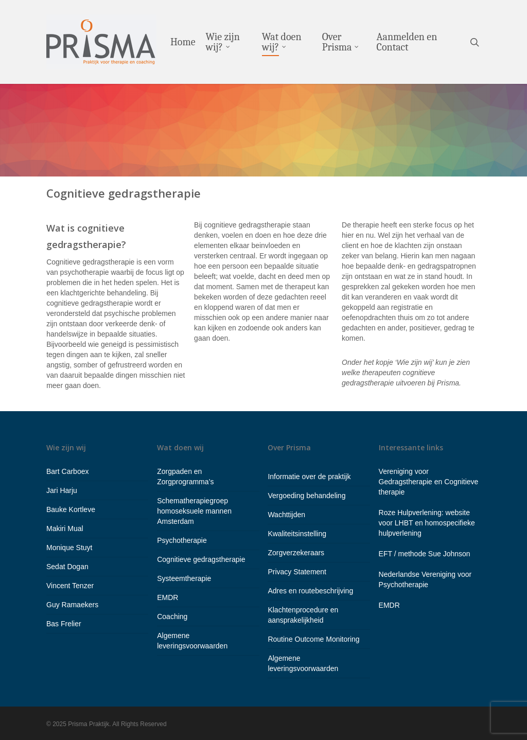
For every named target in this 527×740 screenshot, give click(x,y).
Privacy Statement (297, 572)
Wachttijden (286, 514)
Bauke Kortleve (70, 509)
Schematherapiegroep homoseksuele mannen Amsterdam (194, 511)
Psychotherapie (182, 540)
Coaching (172, 616)
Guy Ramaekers (72, 605)
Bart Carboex (67, 471)
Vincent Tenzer (70, 586)
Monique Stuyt (69, 547)
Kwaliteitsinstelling (297, 534)
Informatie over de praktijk (309, 476)
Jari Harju (61, 490)
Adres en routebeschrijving (310, 591)
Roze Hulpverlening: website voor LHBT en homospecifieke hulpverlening (427, 522)
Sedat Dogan (67, 566)
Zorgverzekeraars (296, 553)
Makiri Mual (64, 528)
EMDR (167, 597)
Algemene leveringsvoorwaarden (192, 640)
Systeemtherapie (184, 578)
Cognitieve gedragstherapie (201, 559)
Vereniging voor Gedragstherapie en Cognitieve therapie (429, 481)
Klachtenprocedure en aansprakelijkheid (303, 615)
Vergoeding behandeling (306, 495)
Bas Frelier (63, 624)
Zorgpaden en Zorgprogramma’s (185, 476)
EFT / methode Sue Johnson (424, 554)
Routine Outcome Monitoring (313, 639)
